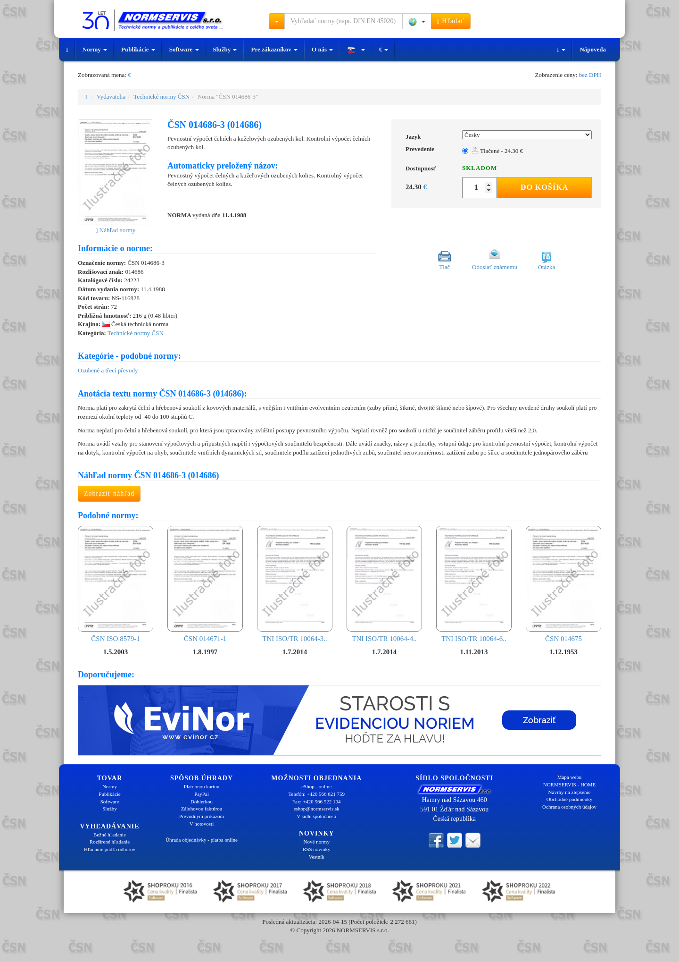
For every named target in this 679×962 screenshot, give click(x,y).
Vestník (316, 857)
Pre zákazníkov (274, 49)
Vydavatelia (111, 96)
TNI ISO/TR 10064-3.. (294, 584)
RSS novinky (316, 849)
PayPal (201, 794)
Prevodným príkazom (201, 816)
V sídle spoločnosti (316, 816)
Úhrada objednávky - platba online (202, 840)
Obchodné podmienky (569, 799)
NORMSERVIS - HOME (569, 784)
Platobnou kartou (201, 786)
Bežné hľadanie (109, 834)
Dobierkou (201, 801)
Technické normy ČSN (161, 96)
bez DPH (590, 74)
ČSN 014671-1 (205, 584)
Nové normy (317, 841)
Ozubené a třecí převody (108, 370)
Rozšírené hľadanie (110, 841)
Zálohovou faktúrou (202, 808)
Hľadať (450, 21)
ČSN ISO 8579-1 (115, 584)
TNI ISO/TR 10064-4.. (384, 584)
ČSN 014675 (563, 584)
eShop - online (316, 786)
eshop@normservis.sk (317, 808)
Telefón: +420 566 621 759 (316, 794)
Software (184, 49)
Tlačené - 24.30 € (497, 150)
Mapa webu (569, 777)
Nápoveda (593, 49)
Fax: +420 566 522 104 (316, 801)
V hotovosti (202, 824)
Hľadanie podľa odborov (109, 849)
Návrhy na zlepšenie (569, 792)
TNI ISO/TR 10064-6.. (474, 584)
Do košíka (544, 187)
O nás (322, 49)
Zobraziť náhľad (109, 493)
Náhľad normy (115, 230)
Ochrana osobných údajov (569, 807)
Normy (95, 49)
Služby (225, 49)
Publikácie (138, 49)
